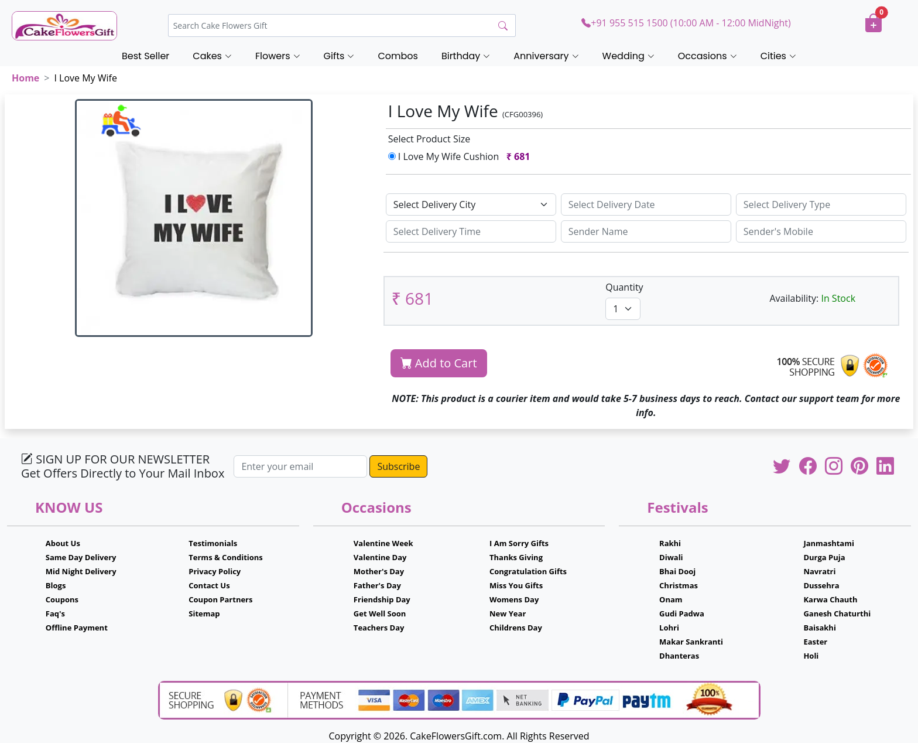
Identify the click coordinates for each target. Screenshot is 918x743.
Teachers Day (379, 627)
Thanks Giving (516, 557)
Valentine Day (380, 557)
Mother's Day (379, 571)
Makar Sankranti (691, 641)
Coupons (62, 599)
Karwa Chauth (830, 599)
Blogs (56, 585)
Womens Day (514, 599)
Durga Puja (824, 557)
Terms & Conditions (226, 557)
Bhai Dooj (677, 571)
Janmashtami (828, 543)
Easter (815, 641)
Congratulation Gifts (528, 571)
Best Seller (145, 56)
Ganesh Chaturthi (837, 613)
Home (25, 77)
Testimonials (213, 543)
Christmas (678, 585)
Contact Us (209, 585)
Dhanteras (679, 655)
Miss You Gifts (516, 585)
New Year (507, 613)
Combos (397, 56)
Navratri (819, 571)
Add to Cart (438, 363)
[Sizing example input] (646, 204)
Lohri (669, 627)
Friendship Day (382, 599)
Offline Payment (77, 627)
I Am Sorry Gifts (519, 543)
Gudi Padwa (681, 613)
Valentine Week (383, 543)
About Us (63, 543)
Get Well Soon (380, 613)
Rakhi (670, 543)
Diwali (671, 557)
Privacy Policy (215, 571)
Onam (671, 599)
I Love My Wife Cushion (461, 156)
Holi (810, 655)
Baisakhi (819, 627)
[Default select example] (471, 204)
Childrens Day (515, 627)
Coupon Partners (220, 599)
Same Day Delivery (81, 557)
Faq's (55, 613)
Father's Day (377, 585)
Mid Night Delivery (81, 571)
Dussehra (821, 585)
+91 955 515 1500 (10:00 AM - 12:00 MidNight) (685, 22)
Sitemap (204, 613)
